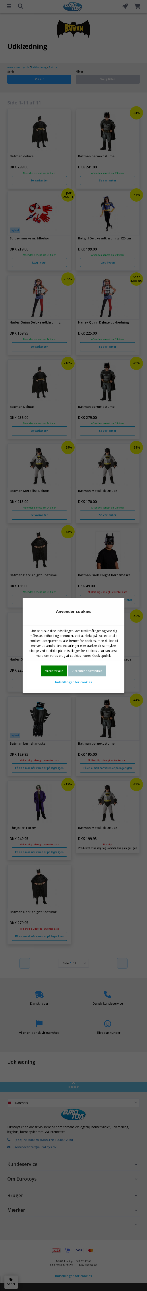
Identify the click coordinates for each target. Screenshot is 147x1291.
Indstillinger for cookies (73, 682)
